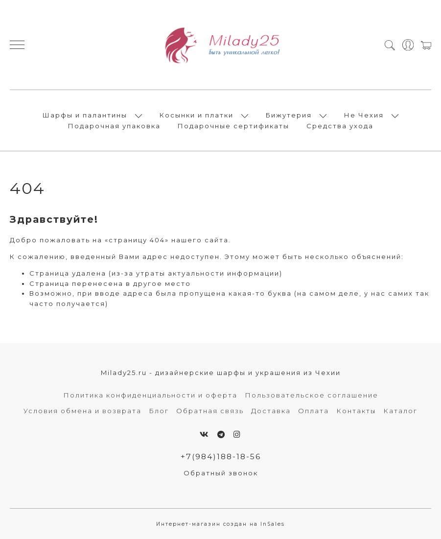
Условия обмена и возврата (82, 411)
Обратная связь (210, 411)
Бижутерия (289, 115)
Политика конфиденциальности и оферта (150, 395)
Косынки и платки (196, 115)
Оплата (313, 411)
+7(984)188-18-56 (221, 456)
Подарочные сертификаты (233, 126)
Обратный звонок (221, 473)
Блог (159, 411)
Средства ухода (339, 126)
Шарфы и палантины (85, 115)
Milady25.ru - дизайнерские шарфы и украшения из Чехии (221, 372)
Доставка (271, 411)
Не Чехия (364, 115)
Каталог (400, 411)
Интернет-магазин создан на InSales (220, 524)
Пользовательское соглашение (311, 395)
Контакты (356, 411)
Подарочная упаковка (114, 126)
